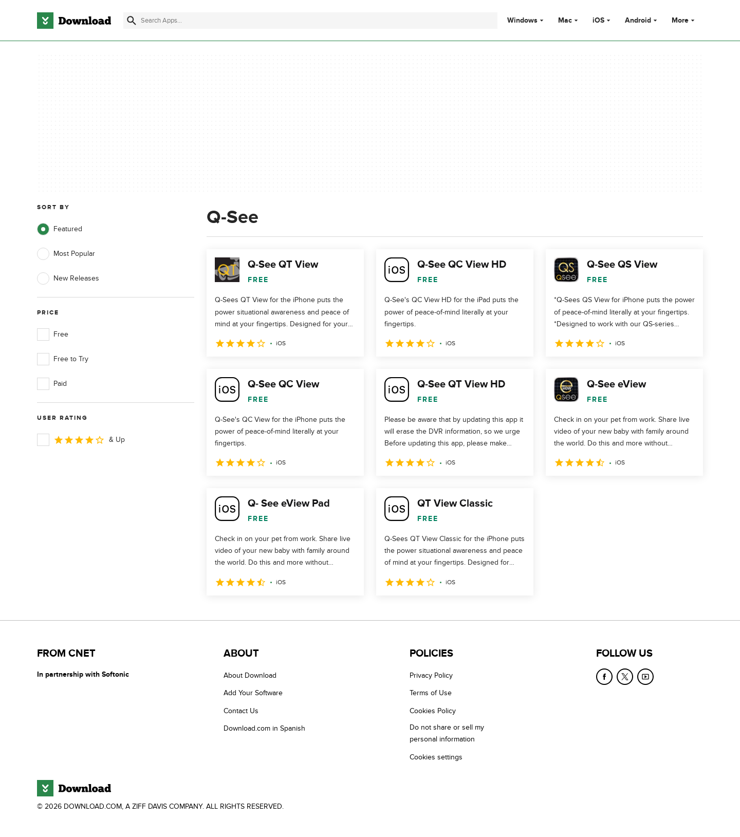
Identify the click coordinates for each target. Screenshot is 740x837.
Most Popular (66, 254)
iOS (598, 20)
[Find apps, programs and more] (310, 20)
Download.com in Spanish (264, 728)
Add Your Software (253, 693)
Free (52, 334)
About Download (250, 675)
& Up (81, 440)
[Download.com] (74, 20)
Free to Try (62, 359)
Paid (52, 384)
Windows (522, 20)
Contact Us (241, 710)
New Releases (68, 278)
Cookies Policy (433, 710)
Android (638, 20)
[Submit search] (131, 20)
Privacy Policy (431, 675)
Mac (565, 20)
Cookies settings (436, 756)
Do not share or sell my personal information (447, 733)
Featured (59, 229)
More (684, 20)
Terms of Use (431, 693)
